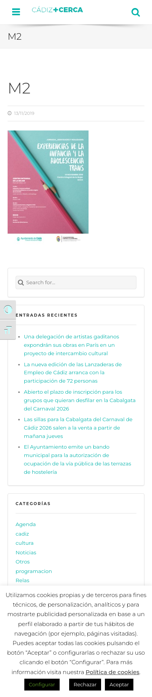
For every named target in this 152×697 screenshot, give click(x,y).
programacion (34, 571)
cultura (25, 543)
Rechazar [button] (85, 684)
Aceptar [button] (119, 684)
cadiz (22, 534)
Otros (23, 562)
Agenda (26, 524)
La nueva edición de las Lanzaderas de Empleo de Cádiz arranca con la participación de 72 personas (73, 372)
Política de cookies (112, 672)
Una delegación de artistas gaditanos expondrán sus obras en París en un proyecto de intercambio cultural (71, 344)
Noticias (26, 552)
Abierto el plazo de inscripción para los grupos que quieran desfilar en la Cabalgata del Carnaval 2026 (80, 400)
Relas (22, 580)
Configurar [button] (42, 684)
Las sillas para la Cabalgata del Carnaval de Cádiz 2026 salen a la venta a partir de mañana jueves (78, 427)
